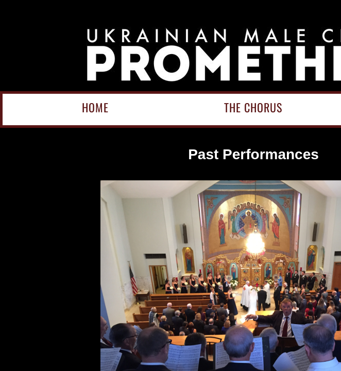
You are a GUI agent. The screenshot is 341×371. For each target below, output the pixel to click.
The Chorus (253, 107)
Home (95, 107)
